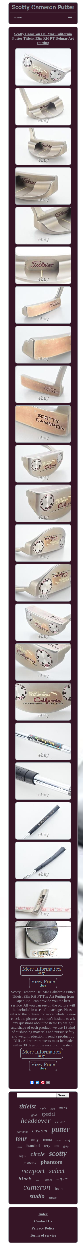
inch (59, 1188)
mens (63, 1108)
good (19, 1147)
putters (52, 1197)
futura (47, 1140)
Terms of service (43, 1235)
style (22, 1155)
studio (37, 1196)
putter (60, 1130)
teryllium (51, 1145)
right (43, 1108)
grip (66, 1146)
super (62, 1178)
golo (34, 1115)
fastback (29, 1163)
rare (58, 1140)
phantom (52, 1162)
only (35, 1139)
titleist (27, 1106)
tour (21, 1138)
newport (33, 1171)
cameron (36, 1187)
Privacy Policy (42, 1228)
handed (33, 1145)
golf (67, 1140)
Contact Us (43, 1221)
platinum (22, 1132)
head (37, 1180)
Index (43, 1214)
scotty (58, 1153)
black (24, 1179)
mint (52, 1108)
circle (38, 1154)
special (48, 1114)
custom (39, 1131)
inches (48, 1179)
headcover (36, 1121)
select (57, 1171)
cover (60, 1121)
